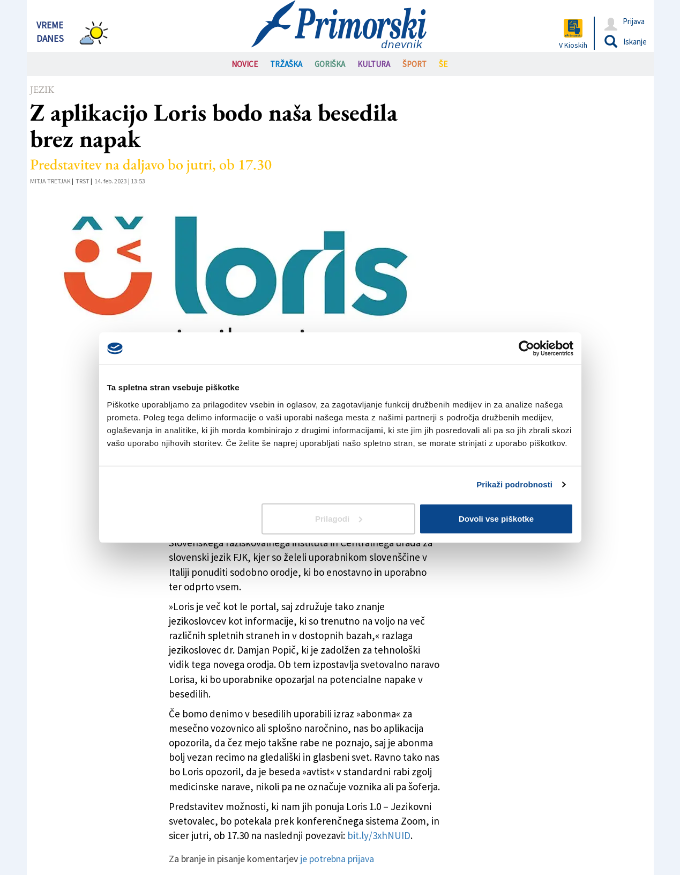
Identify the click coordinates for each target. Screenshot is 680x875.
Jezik (42, 89)
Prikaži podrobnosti (514, 484)
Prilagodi (338, 518)
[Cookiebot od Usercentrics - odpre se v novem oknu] (526, 348)
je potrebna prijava (337, 858)
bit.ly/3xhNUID (378, 835)
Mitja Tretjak (50, 181)
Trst (82, 181)
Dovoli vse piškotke (496, 518)
